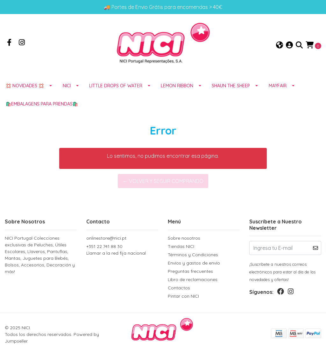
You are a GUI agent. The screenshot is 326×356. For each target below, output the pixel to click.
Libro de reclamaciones (192, 279)
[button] (279, 45)
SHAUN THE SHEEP (231, 86)
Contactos (179, 288)
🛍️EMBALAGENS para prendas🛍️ (42, 104)
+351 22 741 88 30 (122, 250)
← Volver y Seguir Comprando (163, 181)
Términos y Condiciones (193, 255)
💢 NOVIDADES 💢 (25, 86)
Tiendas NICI (181, 246)
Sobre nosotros (184, 238)
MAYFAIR (278, 86)
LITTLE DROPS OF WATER (115, 86)
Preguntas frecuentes (190, 271)
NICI (67, 86)
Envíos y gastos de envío (194, 263)
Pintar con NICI (183, 296)
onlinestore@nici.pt (106, 238)
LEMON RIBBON (177, 86)
